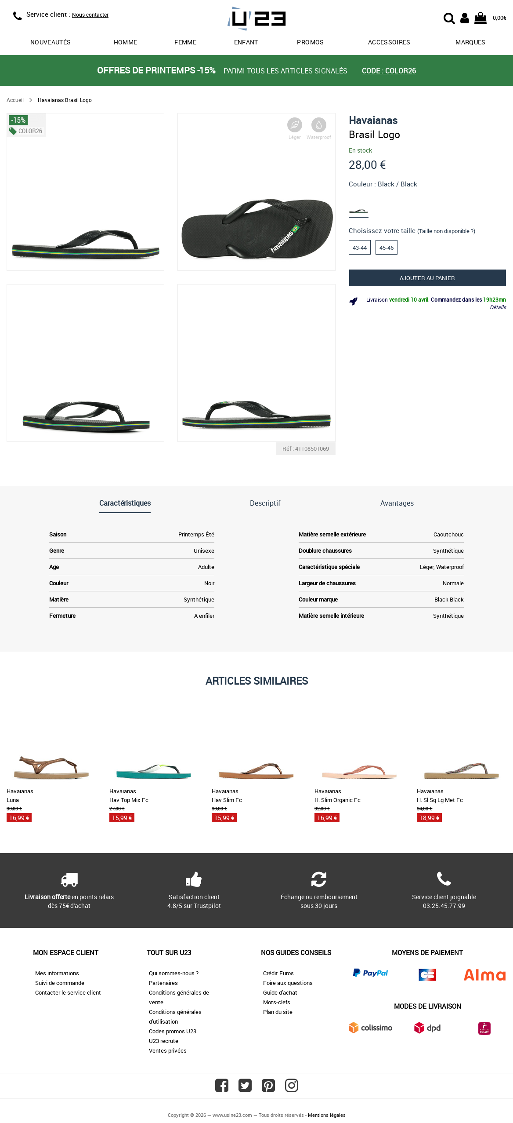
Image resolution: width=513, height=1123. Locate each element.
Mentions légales (327, 1115)
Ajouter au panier (427, 278)
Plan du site (278, 1012)
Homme (125, 42)
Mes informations (57, 973)
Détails (498, 306)
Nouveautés (50, 42)
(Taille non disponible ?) (446, 231)
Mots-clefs (276, 1002)
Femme (185, 42)
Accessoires (389, 42)
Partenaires (163, 983)
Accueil (15, 99)
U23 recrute (163, 1041)
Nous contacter (90, 14)
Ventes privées (168, 1050)
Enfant (246, 42)
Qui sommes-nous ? (174, 973)
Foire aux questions (288, 983)
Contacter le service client (68, 992)
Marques (470, 42)
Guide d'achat (280, 992)
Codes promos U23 (172, 1031)
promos (310, 42)
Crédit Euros (278, 973)
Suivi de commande (59, 983)
